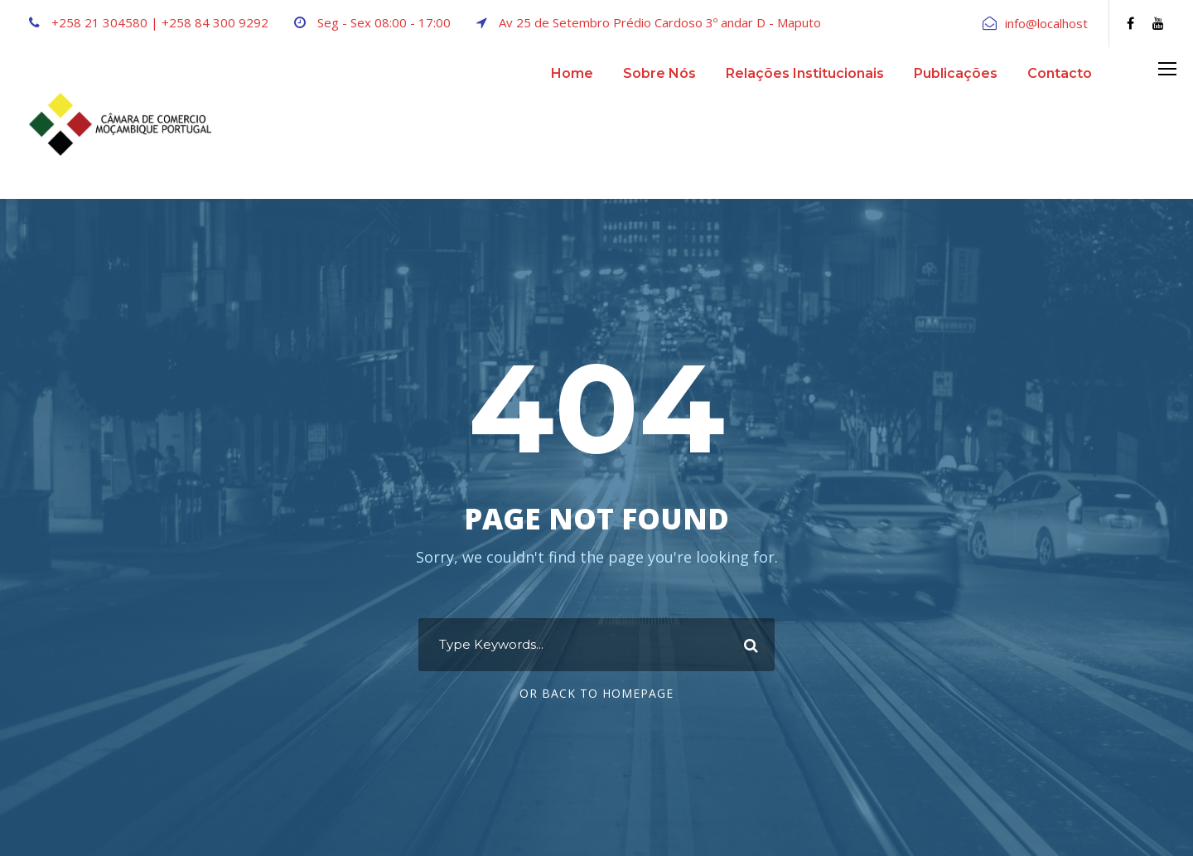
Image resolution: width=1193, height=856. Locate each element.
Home (572, 73)
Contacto (1059, 73)
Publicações (955, 73)
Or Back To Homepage (596, 693)
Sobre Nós (659, 73)
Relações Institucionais (805, 73)
